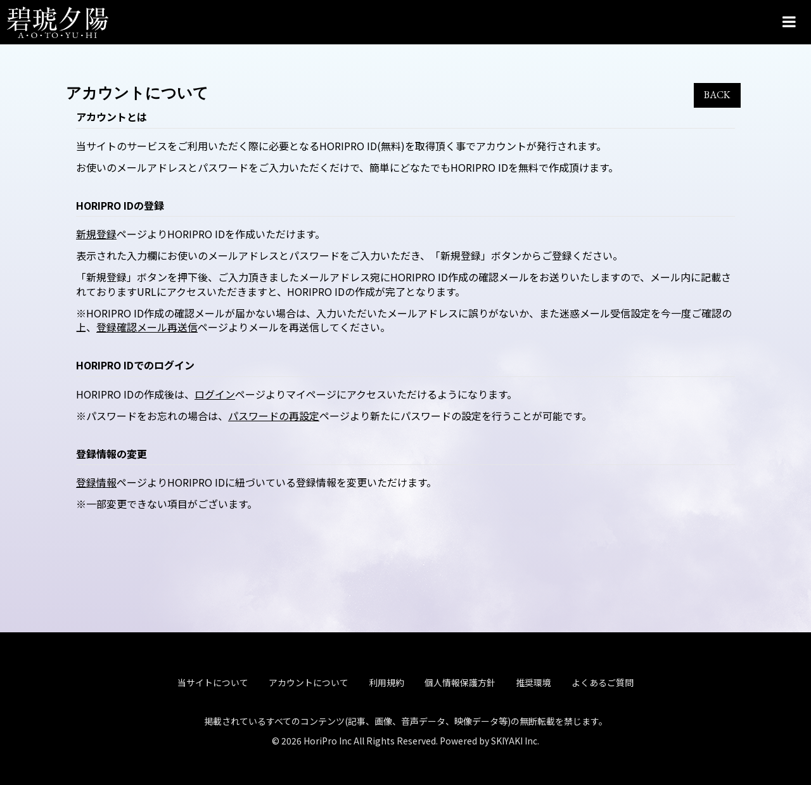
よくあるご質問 (603, 680)
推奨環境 (533, 680)
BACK (717, 94)
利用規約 (386, 680)
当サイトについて (212, 680)
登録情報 (96, 482)
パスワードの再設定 (273, 415)
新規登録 (96, 233)
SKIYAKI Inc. (515, 738)
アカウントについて (308, 680)
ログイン (215, 394)
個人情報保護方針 (460, 680)
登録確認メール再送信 (147, 327)
